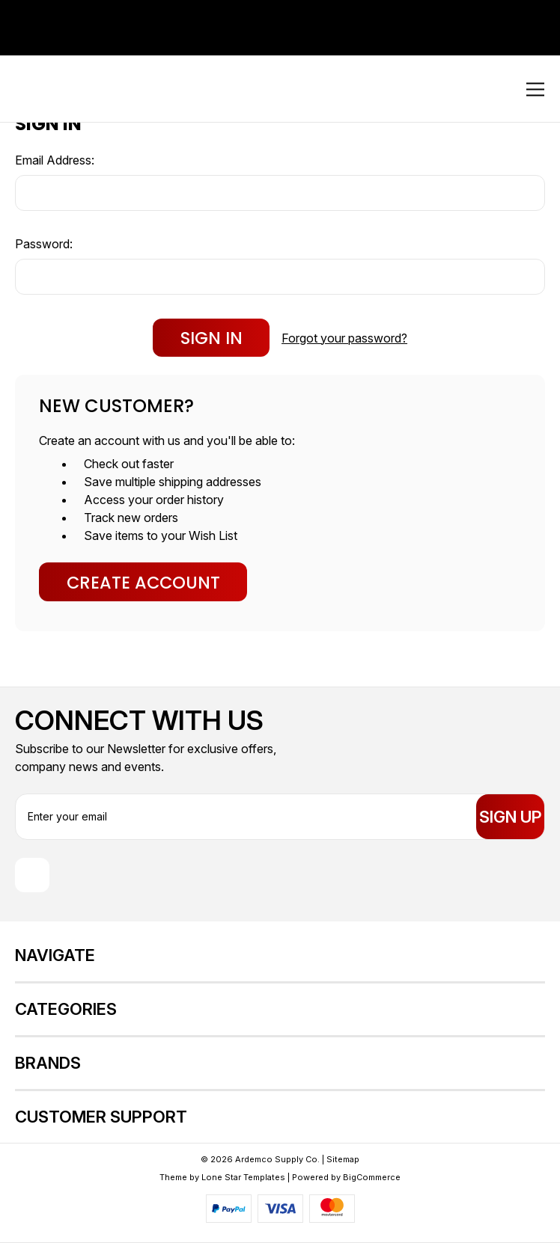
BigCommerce (372, 1177)
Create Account (143, 583)
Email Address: (54, 160)
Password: (44, 243)
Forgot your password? (344, 338)
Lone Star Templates (243, 1177)
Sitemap (342, 1159)
